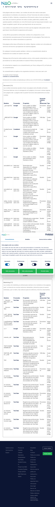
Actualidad (33, 448)
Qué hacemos (9, 450)
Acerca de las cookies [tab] (45, 239)
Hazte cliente (47, 453)
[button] (51, 3)
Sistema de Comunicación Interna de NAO (34, 499)
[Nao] (9, 3)
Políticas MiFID (34, 495)
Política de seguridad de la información (34, 481)
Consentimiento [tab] (9, 239)
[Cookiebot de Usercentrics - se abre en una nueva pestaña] (46, 235)
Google (15, 105)
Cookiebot (47, 80)
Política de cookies (35, 455)
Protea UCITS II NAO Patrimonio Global (22, 474)
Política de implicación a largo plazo (33, 465)
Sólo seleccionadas (27, 271)
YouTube (16, 300)
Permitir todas (45, 271)
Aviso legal (33, 486)
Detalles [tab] (27, 239)
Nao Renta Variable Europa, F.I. (22, 462)
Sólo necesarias (10, 271)
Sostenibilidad (21, 457)
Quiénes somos (9, 448)
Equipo (7, 452)
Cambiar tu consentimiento (11, 76)
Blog (31, 450)
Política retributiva (34, 493)
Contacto (32, 452)
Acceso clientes (47, 448)
